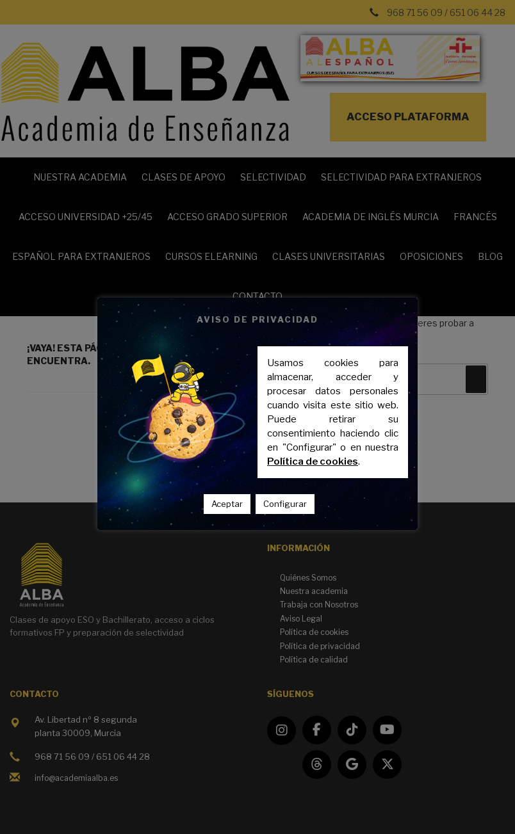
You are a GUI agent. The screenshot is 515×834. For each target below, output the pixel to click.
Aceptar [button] (227, 504)
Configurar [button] (285, 504)
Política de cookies (312, 461)
